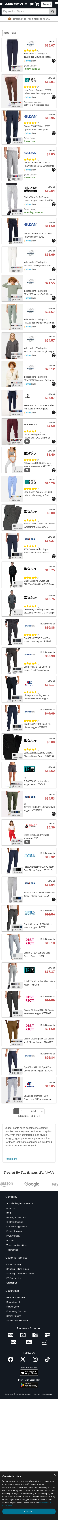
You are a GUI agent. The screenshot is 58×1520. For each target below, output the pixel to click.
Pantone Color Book (16, 1359)
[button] (31, 4)
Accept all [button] (29, 1511)
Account (47, 4)
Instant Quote (12, 1369)
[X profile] (23, 1423)
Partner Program (14, 1293)
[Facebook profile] (10, 1423)
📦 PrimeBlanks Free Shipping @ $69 (29, 18)
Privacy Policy (13, 1298)
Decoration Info (13, 1364)
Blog (8, 1275)
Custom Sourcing (14, 1284)
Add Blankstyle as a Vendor (19, 1265)
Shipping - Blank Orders (17, 1331)
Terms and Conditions (16, 1307)
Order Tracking (13, 1326)
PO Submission (13, 1340)
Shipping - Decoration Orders (20, 1336)
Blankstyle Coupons (16, 1279)
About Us (10, 1270)
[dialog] (29, 1495)
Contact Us (11, 1345)
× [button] (54, 1475)
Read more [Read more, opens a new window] (7, 1505)
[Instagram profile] (35, 1423)
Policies (10, 1302)
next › (34, 1173)
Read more (11, 1221)
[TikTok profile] (47, 1423)
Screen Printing (13, 1378)
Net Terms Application (16, 1289)
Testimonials (12, 1312)
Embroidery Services (16, 1373)
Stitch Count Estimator (17, 1383)
